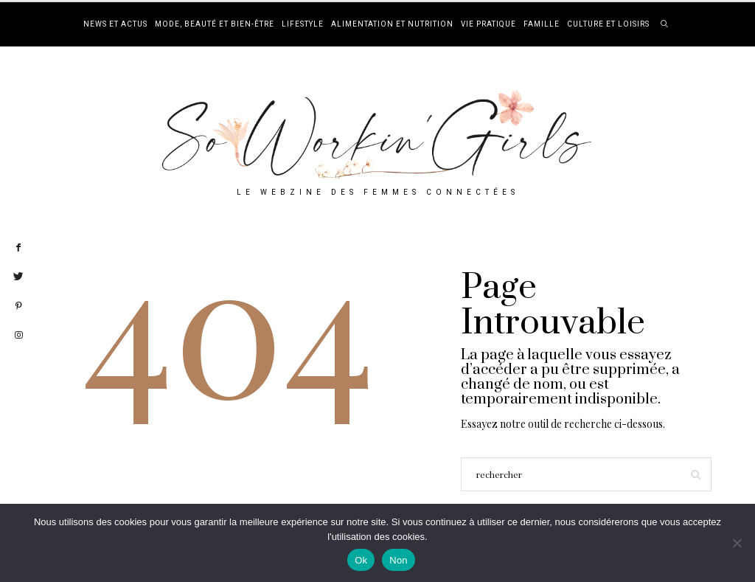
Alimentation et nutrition (392, 24)
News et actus (115, 24)
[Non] (736, 543)
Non (398, 560)
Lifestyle (303, 24)
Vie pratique (488, 24)
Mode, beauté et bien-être (214, 24)
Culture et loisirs (608, 24)
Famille (541, 24)
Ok (361, 560)
